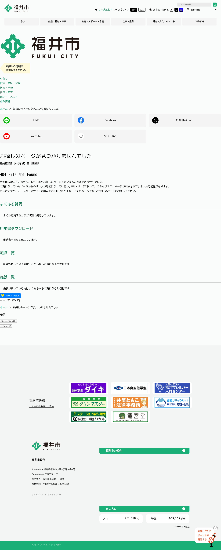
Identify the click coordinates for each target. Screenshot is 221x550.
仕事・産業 (128, 21)
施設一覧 (7, 277)
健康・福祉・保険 (57, 21)
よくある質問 (11, 204)
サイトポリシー (54, 494)
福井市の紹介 (114, 450)
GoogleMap (37, 474)
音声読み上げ (105, 9)
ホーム (4, 108)
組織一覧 (7, 253)
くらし (21, 21)
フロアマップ (51, 474)
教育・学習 (6, 88)
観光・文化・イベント (164, 21)
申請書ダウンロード (16, 228)
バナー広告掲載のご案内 (41, 406)
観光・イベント (9, 97)
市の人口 (111, 508)
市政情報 (199, 21)
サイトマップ (37, 494)
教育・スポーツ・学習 (93, 21)
